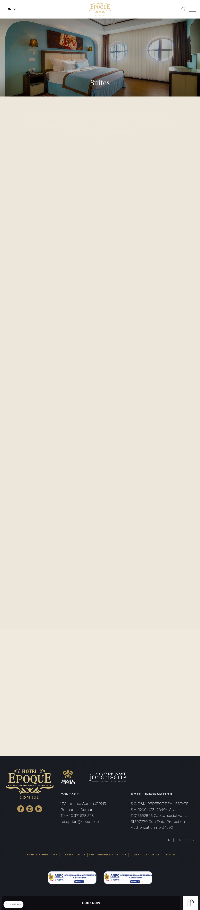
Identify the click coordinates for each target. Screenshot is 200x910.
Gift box (190, 903)
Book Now (91, 903)
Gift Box (183, 9)
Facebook (20, 809)
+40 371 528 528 (92, 816)
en (9, 9)
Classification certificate (153, 854)
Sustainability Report (108, 854)
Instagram (29, 809)
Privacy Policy (73, 854)
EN (168, 840)
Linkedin (38, 809)
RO (180, 840)
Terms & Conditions (41, 854)
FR (192, 840)
